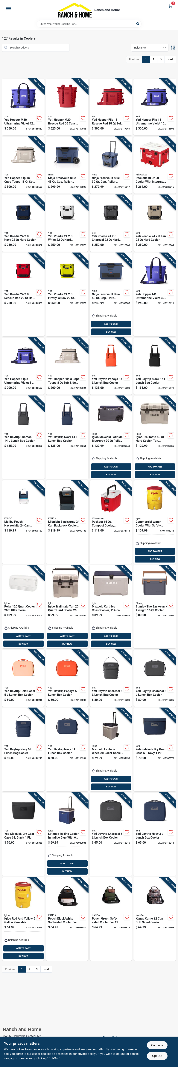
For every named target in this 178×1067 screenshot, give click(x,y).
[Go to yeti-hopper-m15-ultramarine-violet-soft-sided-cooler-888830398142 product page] (154, 294)
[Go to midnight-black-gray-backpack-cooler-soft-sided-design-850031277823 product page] (67, 522)
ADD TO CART (111, 324)
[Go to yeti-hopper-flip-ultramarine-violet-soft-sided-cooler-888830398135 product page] (23, 366)
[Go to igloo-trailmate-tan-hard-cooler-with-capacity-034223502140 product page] (67, 607)
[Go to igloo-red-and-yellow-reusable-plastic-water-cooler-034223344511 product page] (23, 919)
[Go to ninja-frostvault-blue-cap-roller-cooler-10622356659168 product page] (67, 165)
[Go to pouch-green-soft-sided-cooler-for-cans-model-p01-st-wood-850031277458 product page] (111, 919)
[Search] (138, 24)
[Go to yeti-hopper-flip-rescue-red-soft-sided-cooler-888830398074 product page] (111, 107)
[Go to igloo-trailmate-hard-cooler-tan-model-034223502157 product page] (154, 437)
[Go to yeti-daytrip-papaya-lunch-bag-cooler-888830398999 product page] (111, 366)
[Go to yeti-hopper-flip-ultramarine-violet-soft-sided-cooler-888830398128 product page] (154, 107)
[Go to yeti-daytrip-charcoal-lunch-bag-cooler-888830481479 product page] (111, 678)
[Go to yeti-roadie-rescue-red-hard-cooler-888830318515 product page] (23, 294)
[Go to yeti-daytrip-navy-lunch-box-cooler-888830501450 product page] (154, 834)
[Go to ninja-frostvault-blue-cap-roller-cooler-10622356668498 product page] (111, 165)
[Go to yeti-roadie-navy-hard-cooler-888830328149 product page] (23, 223)
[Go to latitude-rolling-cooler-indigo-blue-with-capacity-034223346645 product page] (67, 834)
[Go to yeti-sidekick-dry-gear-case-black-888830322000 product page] (23, 834)
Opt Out (157, 1056)
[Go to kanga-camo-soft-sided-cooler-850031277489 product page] (154, 919)
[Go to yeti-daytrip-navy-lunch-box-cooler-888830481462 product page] (67, 749)
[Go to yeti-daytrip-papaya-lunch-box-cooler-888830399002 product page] (67, 678)
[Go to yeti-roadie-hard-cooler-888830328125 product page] (154, 223)
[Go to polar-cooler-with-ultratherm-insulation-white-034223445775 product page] (23, 607)
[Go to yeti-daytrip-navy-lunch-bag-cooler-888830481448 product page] (23, 749)
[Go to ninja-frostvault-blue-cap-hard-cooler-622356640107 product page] (111, 294)
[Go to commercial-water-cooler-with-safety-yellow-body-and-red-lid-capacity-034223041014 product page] (154, 522)
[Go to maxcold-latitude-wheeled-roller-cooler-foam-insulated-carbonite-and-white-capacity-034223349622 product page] (111, 749)
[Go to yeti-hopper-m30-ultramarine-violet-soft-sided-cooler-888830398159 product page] (23, 107)
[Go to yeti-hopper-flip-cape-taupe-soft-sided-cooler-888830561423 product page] (67, 366)
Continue (157, 1045)
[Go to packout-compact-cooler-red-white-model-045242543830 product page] (111, 522)
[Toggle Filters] (173, 48)
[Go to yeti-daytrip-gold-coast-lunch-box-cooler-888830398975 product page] (23, 678)
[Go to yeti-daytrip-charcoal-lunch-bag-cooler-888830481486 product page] (23, 437)
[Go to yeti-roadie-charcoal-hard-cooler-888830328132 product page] (111, 223)
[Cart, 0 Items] (170, 6)
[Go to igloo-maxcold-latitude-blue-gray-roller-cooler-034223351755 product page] (111, 437)
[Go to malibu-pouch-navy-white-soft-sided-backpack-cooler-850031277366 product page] (23, 522)
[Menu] (8, 8)
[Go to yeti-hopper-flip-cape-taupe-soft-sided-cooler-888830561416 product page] (23, 165)
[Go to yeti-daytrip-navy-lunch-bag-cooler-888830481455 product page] (67, 437)
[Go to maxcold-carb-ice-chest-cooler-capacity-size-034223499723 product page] (111, 607)
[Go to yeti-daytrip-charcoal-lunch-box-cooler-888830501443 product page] (111, 834)
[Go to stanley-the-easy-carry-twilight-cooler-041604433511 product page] (154, 607)
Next (170, 59)
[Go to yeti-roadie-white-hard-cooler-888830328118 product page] (67, 223)
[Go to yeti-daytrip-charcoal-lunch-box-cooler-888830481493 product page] (154, 678)
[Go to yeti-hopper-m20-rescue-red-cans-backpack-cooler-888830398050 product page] (67, 107)
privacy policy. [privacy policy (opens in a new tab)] (86, 1054)
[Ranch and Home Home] (75, 10)
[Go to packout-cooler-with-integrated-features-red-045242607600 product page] (154, 165)
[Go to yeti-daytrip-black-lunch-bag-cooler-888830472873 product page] (154, 366)
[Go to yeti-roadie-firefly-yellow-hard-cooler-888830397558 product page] (67, 294)
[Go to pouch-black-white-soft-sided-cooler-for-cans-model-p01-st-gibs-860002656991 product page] (67, 919)
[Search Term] (89, 24)
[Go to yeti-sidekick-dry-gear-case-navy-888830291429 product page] (154, 749)
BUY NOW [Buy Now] (111, 332)
